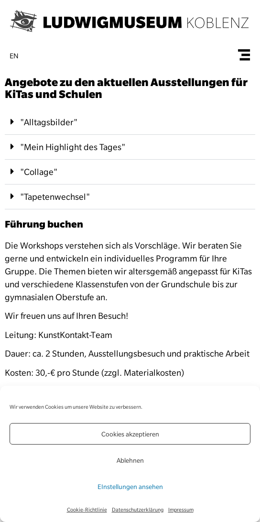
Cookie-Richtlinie (87, 509)
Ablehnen (130, 460)
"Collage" (38, 172)
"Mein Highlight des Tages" (72, 147)
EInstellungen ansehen (130, 486)
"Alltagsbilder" (48, 122)
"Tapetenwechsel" (55, 197)
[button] (130, 122)
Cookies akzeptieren (130, 434)
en (14, 56)
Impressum (181, 509)
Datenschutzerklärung (137, 509)
